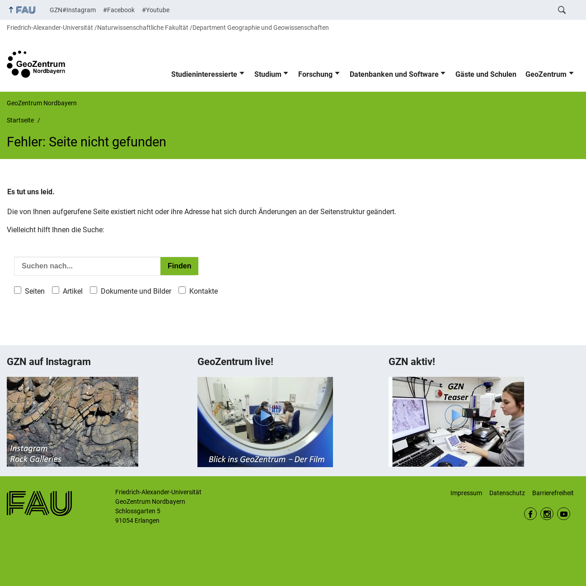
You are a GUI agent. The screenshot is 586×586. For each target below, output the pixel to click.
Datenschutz (507, 493)
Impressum (466, 493)
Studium (267, 74)
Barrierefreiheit (553, 493)
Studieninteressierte (204, 74)
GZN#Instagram (73, 10)
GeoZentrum (546, 74)
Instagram (546, 513)
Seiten (35, 291)
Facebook (530, 513)
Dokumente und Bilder (136, 291)
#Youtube (155, 10)
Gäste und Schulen (485, 74)
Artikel (73, 291)
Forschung (315, 74)
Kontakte (203, 291)
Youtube (563, 513)
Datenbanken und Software (394, 74)
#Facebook (119, 10)
